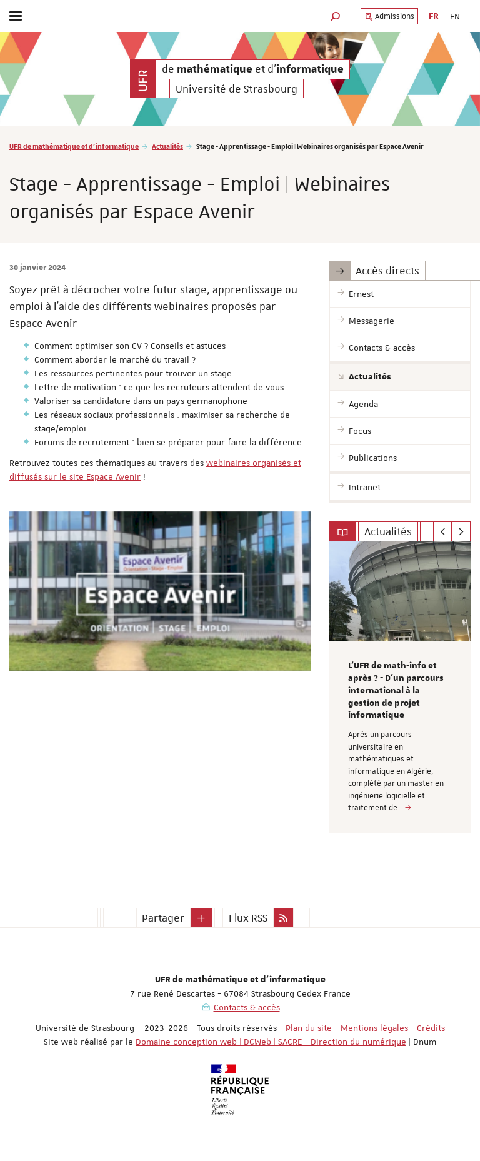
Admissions (389, 16)
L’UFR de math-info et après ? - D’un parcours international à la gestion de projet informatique (396, 690)
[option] (400, 687)
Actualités (167, 146)
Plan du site (309, 1027)
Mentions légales (374, 1027)
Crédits (431, 1027)
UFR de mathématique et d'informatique (74, 146)
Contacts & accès (247, 1007)
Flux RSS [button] (248, 918)
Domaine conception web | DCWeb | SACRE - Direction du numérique (271, 1041)
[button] (335, 16)
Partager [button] (163, 918)
